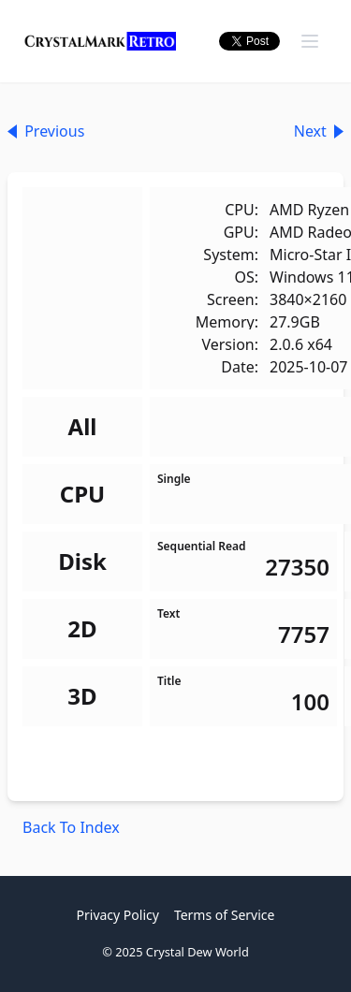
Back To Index (71, 827)
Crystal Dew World (197, 951)
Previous (45, 131)
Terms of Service (224, 915)
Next (319, 131)
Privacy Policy (118, 915)
